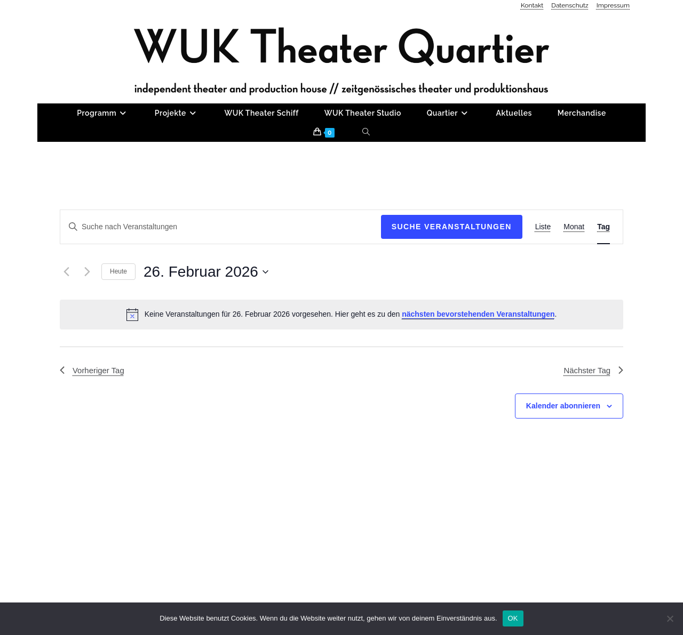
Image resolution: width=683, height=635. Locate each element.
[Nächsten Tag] (87, 309)
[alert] (341, 352)
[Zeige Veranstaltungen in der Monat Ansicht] (573, 265)
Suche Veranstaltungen (452, 265)
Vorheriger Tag (94, 408)
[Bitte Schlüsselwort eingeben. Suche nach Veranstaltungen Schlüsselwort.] (220, 265)
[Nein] (669, 618)
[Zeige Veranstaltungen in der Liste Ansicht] (543, 265)
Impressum (613, 5)
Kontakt (532, 5)
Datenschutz (569, 5)
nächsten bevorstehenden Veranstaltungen (478, 352)
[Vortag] (66, 309)
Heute (118, 310)
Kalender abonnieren (563, 445)
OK (513, 618)
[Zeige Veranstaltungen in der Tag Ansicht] (603, 265)
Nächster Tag (591, 408)
